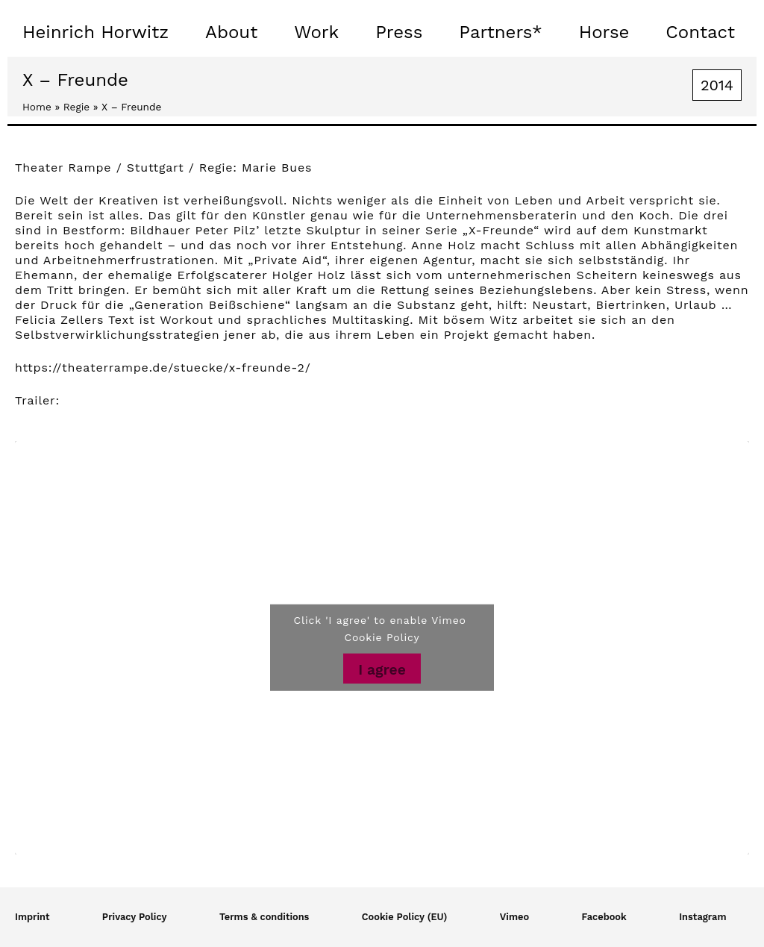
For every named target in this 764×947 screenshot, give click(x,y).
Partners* (500, 32)
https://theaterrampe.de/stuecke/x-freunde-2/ (163, 367)
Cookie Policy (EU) (404, 916)
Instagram (702, 916)
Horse (604, 32)
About (231, 32)
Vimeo (514, 916)
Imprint (32, 916)
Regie (76, 107)
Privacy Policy (134, 916)
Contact (700, 32)
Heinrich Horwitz (95, 32)
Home (36, 107)
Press (398, 32)
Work (316, 32)
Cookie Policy (382, 637)
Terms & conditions (264, 916)
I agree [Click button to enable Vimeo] (382, 669)
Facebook (604, 916)
